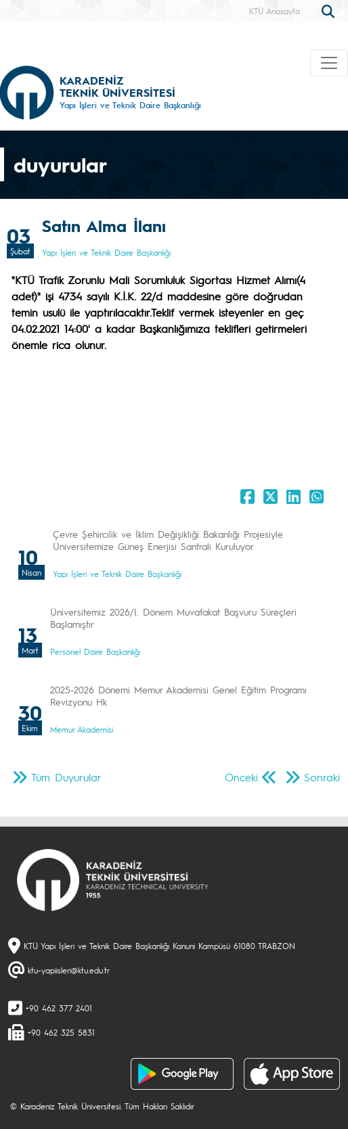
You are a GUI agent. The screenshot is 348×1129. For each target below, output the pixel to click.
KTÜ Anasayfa (274, 10)
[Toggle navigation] (329, 62)
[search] (330, 10)
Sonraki (322, 777)
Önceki (241, 777)
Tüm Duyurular (66, 777)
